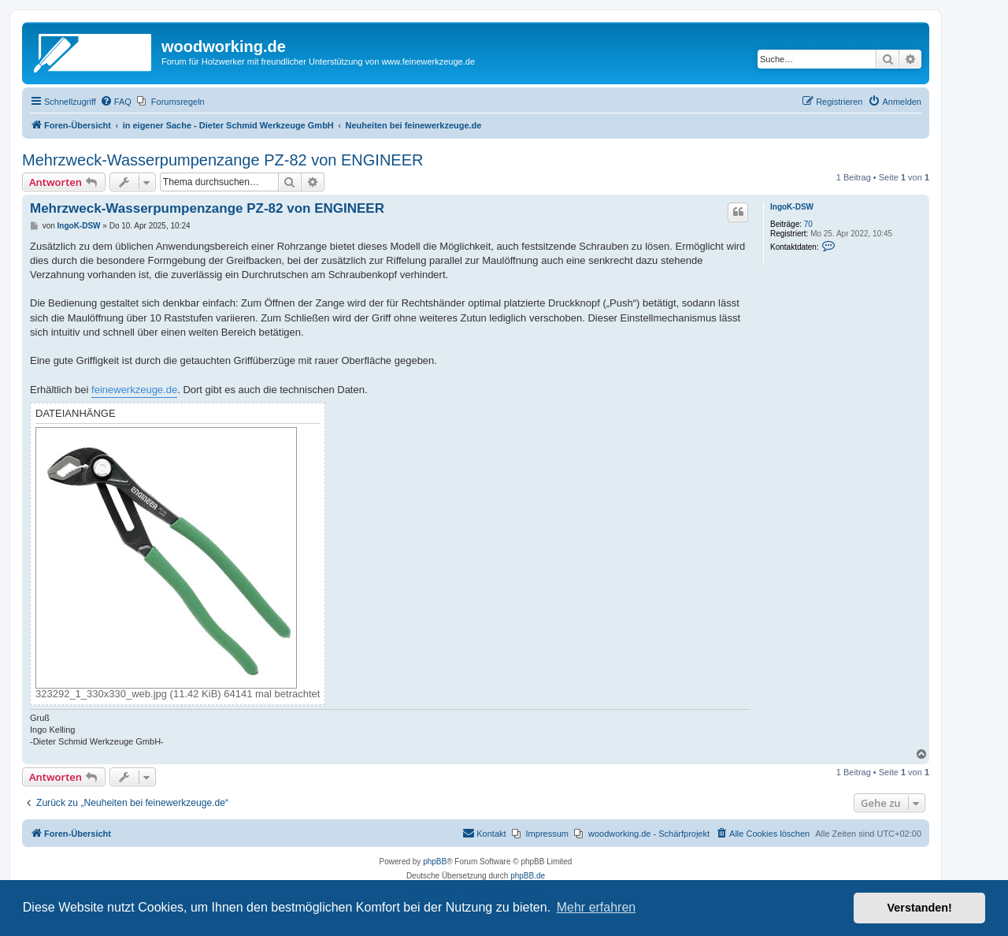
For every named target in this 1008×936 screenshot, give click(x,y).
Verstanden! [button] (920, 907)
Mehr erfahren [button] (596, 907)
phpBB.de (527, 875)
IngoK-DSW (791, 206)
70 (808, 224)
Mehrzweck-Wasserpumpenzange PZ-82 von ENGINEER (222, 160)
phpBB (435, 861)
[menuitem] (116, 101)
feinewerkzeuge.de (134, 390)
